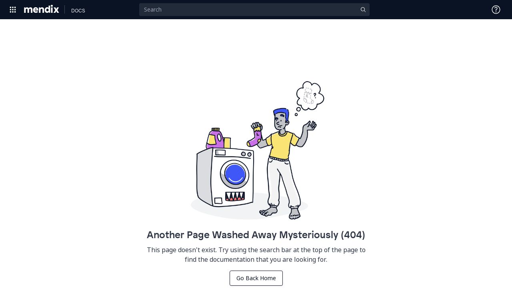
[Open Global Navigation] (12, 9)
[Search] (254, 9)
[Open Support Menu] (496, 9)
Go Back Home (256, 278)
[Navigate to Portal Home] (42, 9)
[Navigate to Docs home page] (78, 9)
